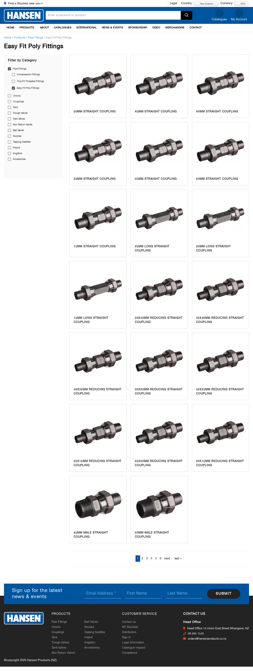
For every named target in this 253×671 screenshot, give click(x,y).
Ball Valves (18, 130)
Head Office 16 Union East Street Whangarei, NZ (218, 628)
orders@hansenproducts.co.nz (207, 638)
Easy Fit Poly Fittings (28, 88)
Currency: (226, 3)
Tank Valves (19, 119)
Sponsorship (137, 27)
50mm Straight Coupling (95, 111)
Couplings (18, 102)
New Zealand (204, 3)
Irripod (16, 148)
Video (156, 27)
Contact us (129, 622)
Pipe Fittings (35, 37)
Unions (17, 96)
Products (26, 27)
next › (168, 558)
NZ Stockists (130, 627)
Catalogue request (133, 647)
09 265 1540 (196, 633)
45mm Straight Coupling (156, 111)
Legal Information (133, 642)
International (86, 27)
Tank (15, 107)
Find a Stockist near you (24, 3)
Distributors (129, 632)
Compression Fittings (28, 74)
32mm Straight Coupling (95, 179)
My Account (239, 19)
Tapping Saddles (22, 142)
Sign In (126, 637)
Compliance (129, 653)
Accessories (19, 159)
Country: (187, 3)
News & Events (112, 27)
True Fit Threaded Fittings (30, 81)
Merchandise (175, 27)
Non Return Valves (22, 125)
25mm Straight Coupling (156, 179)
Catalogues (219, 19)
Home (10, 27)
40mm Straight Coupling (217, 111)
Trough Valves (20, 113)
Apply (186, 15)
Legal (173, 3)
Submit (224, 594)
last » (178, 558)
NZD (240, 3)
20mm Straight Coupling (217, 179)
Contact (196, 27)
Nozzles (17, 136)
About (44, 27)
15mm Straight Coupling (95, 246)
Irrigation (17, 153)
